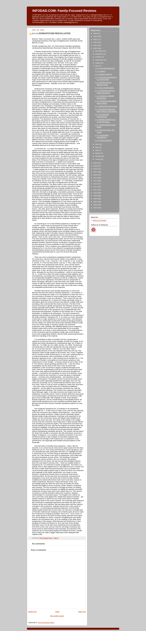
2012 (95, 187)
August (98, 63)
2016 (95, 175)
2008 (95, 199)
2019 (95, 166)
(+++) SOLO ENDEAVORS (104, 88)
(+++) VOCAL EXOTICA (103, 140)
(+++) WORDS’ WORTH (103, 74)
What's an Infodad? (99, 220)
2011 (95, 190)
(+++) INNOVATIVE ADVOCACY (106, 106)
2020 (95, 163)
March (97, 153)
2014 (95, 181)
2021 (95, 48)
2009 (95, 196)
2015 (95, 178)
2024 (95, 39)
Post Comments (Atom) (46, 622)
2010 (95, 193)
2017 (95, 172)
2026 (95, 33)
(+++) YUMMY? (100, 71)
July (96, 66)
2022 (95, 45)
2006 (95, 205)
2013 (95, 184)
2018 (95, 169)
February (98, 156)
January (98, 159)
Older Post (82, 612)
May (97, 147)
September (99, 60)
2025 (95, 36)
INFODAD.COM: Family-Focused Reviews (64, 11)
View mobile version (57, 616)
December (99, 51)
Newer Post (32, 612)
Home (57, 612)
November (99, 54)
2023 (95, 42)
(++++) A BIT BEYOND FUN (104, 68)
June (97, 144)
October (98, 57)
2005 (95, 208)
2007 (95, 202)
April (97, 150)
